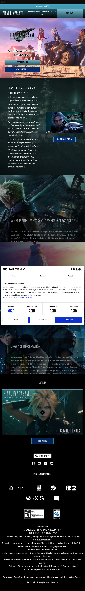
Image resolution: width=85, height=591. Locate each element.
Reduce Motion (40, 7)
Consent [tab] (14, 276)
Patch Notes (64, 577)
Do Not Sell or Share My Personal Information (42, 582)
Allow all (69, 320)
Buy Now (69, 13)
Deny (16, 320)
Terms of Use (18, 577)
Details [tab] (42, 276)
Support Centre (41, 577)
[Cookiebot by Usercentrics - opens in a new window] (72, 269)
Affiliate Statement (75, 577)
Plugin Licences (52, 577)
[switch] (47, 7)
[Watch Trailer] (22, 69)
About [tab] (70, 276)
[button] (2, 2)
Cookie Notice (7, 577)
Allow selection (42, 320)
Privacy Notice (29, 577)
